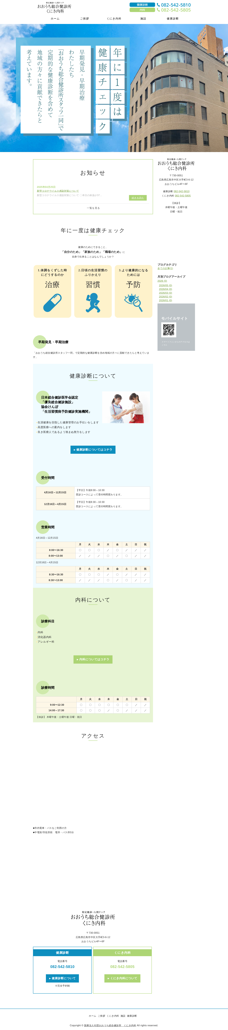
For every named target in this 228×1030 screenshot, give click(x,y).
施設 (143, 18)
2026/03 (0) (165, 293)
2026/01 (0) (165, 300)
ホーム (55, 18)
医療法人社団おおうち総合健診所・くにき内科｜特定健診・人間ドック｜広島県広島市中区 (60, 7)
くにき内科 (114, 18)
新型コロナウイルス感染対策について (58, 191)
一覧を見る (93, 208)
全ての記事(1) (165, 268)
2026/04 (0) (165, 289)
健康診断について (64, 978)
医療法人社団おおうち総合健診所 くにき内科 (110, 1025)
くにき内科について (123, 978)
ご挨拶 (84, 18)
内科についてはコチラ (94, 659)
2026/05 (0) (165, 285)
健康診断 (173, 18)
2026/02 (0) (165, 296)
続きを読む (138, 198)
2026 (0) (162, 281)
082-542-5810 (62, 967)
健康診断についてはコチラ (94, 449)
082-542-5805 (122, 967)
